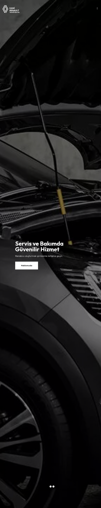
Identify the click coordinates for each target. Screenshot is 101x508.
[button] (47, 486)
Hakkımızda (26, 265)
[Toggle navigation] (97, 9)
